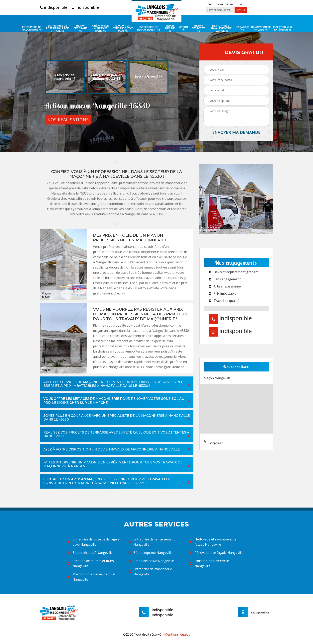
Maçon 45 (183, 28)
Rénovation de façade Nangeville (216, 552)
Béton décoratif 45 (80, 28)
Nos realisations (68, 119)
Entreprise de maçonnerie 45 (32, 28)
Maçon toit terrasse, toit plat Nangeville (91, 577)
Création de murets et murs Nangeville (91, 563)
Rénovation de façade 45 (261, 28)
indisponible (53, 7)
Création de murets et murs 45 (100, 28)
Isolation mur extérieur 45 (282, 28)
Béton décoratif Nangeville (90, 552)
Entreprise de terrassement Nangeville (152, 542)
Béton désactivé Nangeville (151, 561)
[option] (65, 77)
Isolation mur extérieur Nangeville (209, 563)
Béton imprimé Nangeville (150, 552)
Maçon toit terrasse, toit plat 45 (123, 28)
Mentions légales (177, 634)
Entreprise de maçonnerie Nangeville (150, 571)
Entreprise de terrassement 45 (148, 28)
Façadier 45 (242, 28)
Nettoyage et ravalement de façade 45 (221, 28)
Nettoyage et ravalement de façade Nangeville (213, 542)
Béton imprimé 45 (170, 28)
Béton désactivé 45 (198, 28)
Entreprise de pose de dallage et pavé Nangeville (94, 542)
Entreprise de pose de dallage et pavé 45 (57, 28)
